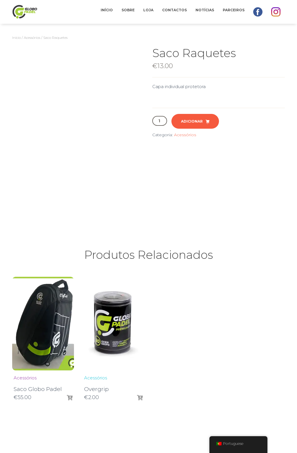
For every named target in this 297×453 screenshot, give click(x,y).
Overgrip (96, 389)
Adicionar (192, 121)
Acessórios (32, 37)
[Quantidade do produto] (159, 121)
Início (107, 10)
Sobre (128, 10)
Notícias (204, 10)
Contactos (174, 10)
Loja (148, 10)
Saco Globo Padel (38, 389)
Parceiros (234, 10)
